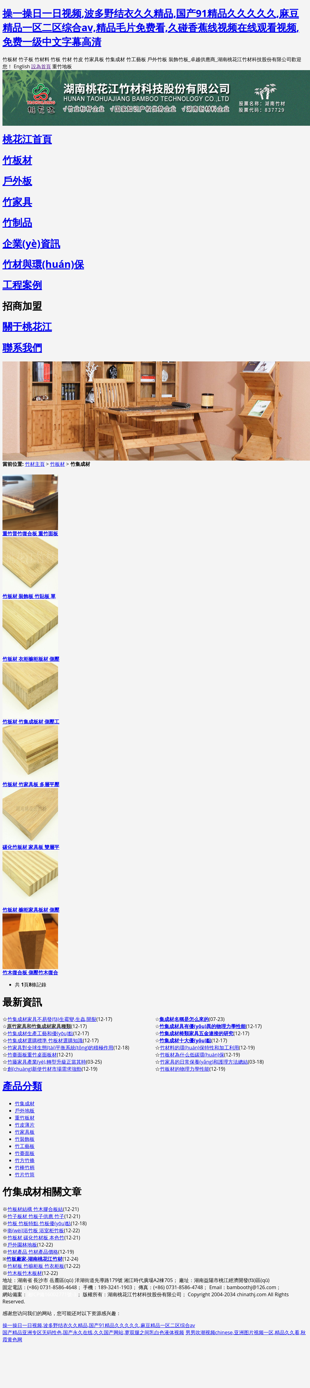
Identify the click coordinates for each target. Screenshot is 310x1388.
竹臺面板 (25, 1153)
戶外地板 (25, 1110)
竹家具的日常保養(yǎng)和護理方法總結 (204, 1061)
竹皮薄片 (25, 1124)
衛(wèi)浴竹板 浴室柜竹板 (35, 1230)
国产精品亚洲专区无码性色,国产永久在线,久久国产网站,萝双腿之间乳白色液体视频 (93, 1332)
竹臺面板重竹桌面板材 (32, 1054)
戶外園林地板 (22, 1244)
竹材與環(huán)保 (43, 264)
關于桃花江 (27, 326)
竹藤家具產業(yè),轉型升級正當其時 (46, 1061)
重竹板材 (25, 1117)
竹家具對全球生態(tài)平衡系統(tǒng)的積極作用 (60, 1047)
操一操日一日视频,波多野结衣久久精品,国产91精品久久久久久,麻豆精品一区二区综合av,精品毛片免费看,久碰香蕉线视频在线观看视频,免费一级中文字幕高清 (150, 27)
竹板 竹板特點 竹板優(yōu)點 (39, 1223)
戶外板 (17, 180)
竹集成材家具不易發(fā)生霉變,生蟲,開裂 (51, 1019)
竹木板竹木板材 (24, 1273)
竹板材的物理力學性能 (184, 1068)
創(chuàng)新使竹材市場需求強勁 (44, 1068)
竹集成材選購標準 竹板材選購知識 (45, 1040)
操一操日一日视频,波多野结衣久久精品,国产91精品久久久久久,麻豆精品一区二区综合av (98, 1325)
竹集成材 (25, 1103)
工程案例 (22, 284)
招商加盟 (22, 305)
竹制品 (17, 222)
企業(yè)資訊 (31, 243)
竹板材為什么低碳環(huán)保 (192, 1054)
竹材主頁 (35, 464)
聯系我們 (22, 347)
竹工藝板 (25, 1146)
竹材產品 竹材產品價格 (32, 1251)
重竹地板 (62, 66)
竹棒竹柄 (25, 1167)
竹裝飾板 (25, 1139)
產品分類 (22, 1085)
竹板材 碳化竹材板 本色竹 (35, 1237)
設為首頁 (41, 66)
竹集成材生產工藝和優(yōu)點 (40, 1033)
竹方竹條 (25, 1160)
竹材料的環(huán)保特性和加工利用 (199, 1047)
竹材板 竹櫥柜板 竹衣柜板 (35, 1266)
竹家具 (17, 201)
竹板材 (57, 464)
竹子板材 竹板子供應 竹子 (35, 1216)
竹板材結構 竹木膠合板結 (35, 1209)
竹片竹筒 (25, 1174)
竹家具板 (25, 1132)
